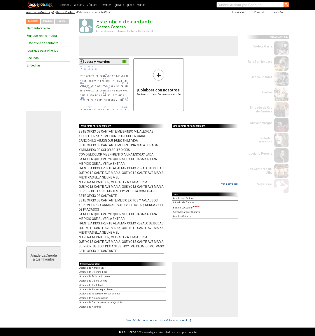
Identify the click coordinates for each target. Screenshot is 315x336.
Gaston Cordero (65, 12)
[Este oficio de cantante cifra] (175, 320)
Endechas (33, 65)
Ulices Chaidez (262, 77)
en (178, 332)
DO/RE (125, 107)
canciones (65, 5)
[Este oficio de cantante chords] (142, 320)
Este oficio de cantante (42, 43)
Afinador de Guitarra (183, 202)
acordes (79, 5)
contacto (191, 332)
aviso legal (150, 332)
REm (82, 83)
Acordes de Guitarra (38, 12)
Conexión (259, 12)
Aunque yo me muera (42, 35)
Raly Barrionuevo (260, 61)
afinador (92, 5)
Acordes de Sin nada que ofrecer (96, 289)
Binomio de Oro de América (261, 109)
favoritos (106, 5)
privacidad (164, 332)
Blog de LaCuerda (186, 207)
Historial (62, 21)
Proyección (264, 184)
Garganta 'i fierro (38, 28)
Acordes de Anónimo (90, 306)
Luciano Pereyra (261, 153)
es (173, 332)
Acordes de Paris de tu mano (94, 276)
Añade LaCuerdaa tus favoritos (44, 257)
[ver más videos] (229, 183)
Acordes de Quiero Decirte (93, 280)
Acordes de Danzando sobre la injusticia (100, 302)
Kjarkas (267, 92)
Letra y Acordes (97, 62)
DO (85, 66)
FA (81, 66)
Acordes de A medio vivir (92, 267)
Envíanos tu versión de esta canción (159, 82)
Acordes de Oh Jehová (91, 285)
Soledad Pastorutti (265, 140)
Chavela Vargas (261, 123)
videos (141, 5)
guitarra (119, 5)
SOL (124, 83)
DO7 (101, 66)
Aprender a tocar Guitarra (186, 212)
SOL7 (90, 66)
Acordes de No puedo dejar (93, 298)
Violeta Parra (263, 46)
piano (130, 5)
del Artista (47, 21)
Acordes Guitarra (182, 216)
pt (183, 332)
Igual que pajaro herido (42, 50)
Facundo (33, 58)
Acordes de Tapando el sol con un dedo (99, 293)
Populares (33, 21)
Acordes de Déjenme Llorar (93, 272)
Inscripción (238, 12)
